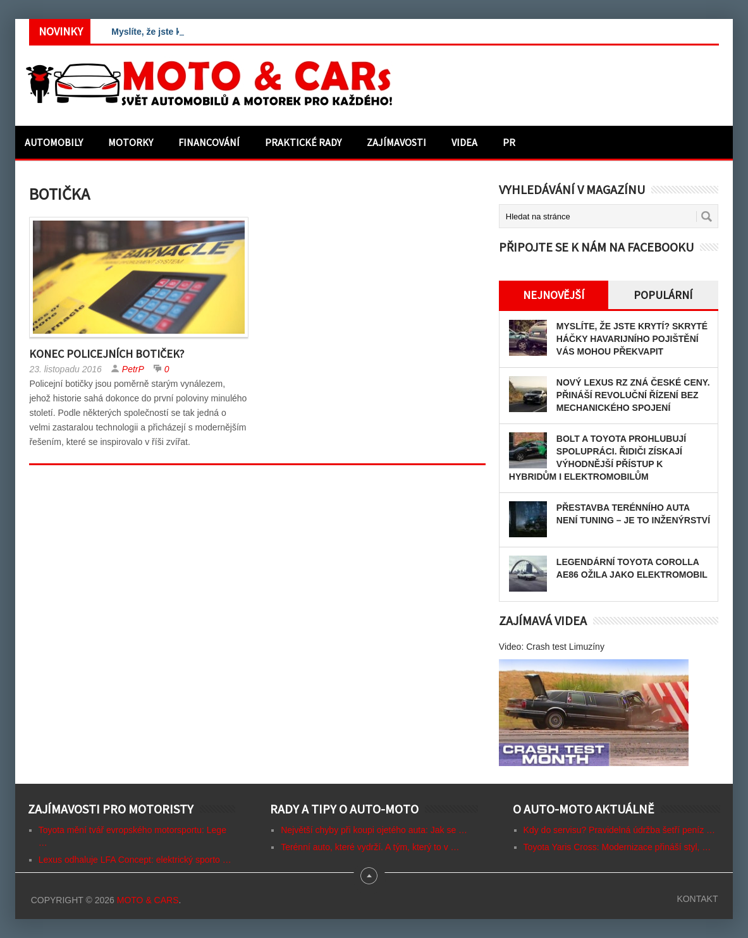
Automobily (54, 142)
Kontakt (697, 899)
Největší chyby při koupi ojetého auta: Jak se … (374, 830)
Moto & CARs (148, 900)
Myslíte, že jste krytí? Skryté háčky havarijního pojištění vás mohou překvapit (632, 338)
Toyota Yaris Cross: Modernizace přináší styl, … (617, 847)
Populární (663, 295)
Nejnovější (553, 295)
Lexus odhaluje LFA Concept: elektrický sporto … (135, 860)
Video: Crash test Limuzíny (551, 647)
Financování (209, 142)
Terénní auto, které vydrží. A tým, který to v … (370, 847)
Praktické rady (303, 142)
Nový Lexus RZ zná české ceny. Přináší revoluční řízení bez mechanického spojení (633, 395)
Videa (464, 142)
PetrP (133, 369)
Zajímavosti (396, 142)
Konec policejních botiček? (106, 353)
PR (509, 142)
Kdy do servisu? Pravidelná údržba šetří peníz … (620, 830)
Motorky (130, 142)
